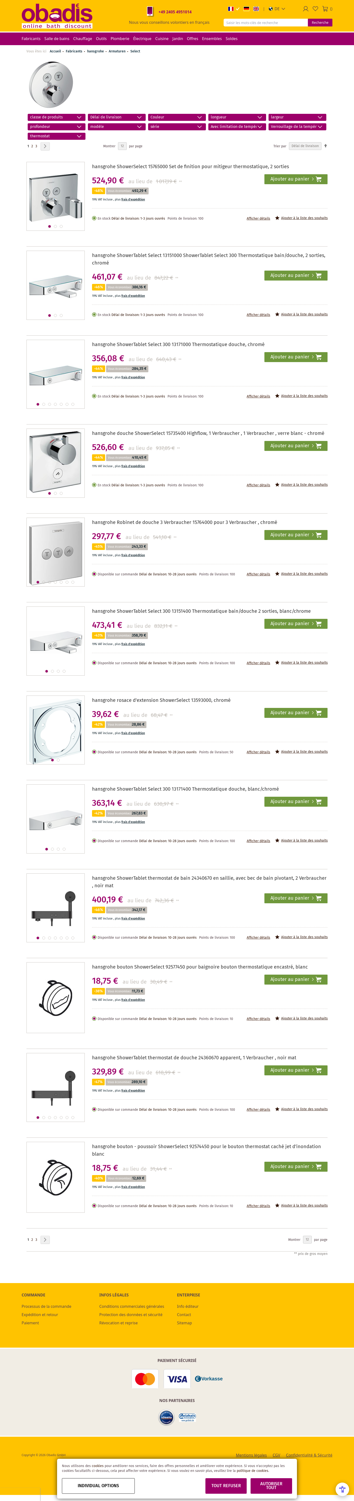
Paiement (30, 1323)
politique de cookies (252, 1471)
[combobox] (266, 22)
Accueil (55, 51)
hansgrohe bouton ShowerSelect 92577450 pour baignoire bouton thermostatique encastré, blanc (200, 967)
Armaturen (117, 51)
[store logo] (57, 16)
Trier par (279, 146)
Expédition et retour (40, 1314)
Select (135, 51)
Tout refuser (226, 1486)
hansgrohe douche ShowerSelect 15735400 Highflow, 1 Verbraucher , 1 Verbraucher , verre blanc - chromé (208, 433)
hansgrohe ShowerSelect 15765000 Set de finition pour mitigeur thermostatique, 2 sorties (190, 167)
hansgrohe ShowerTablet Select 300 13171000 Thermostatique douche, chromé (178, 344)
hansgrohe (96, 51)
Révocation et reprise (118, 1323)
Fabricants (74, 51)
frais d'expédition (133, 199)
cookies (98, 1466)
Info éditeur (188, 1306)
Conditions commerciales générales (131, 1306)
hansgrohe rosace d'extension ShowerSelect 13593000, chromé (161, 700)
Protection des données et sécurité (130, 1314)
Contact (184, 1314)
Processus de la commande (46, 1306)
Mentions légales (251, 1455)
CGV (276, 1455)
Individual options (98, 1486)
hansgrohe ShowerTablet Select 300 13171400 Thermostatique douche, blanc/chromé (185, 789)
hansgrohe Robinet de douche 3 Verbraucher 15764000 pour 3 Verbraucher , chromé (184, 522)
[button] (277, 9)
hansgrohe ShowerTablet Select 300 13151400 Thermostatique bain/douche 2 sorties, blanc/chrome (201, 611)
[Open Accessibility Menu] (342, 1489)
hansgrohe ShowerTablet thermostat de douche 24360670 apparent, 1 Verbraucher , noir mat (194, 1058)
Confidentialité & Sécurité (309, 1455)
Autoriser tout (271, 1486)
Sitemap (184, 1323)
